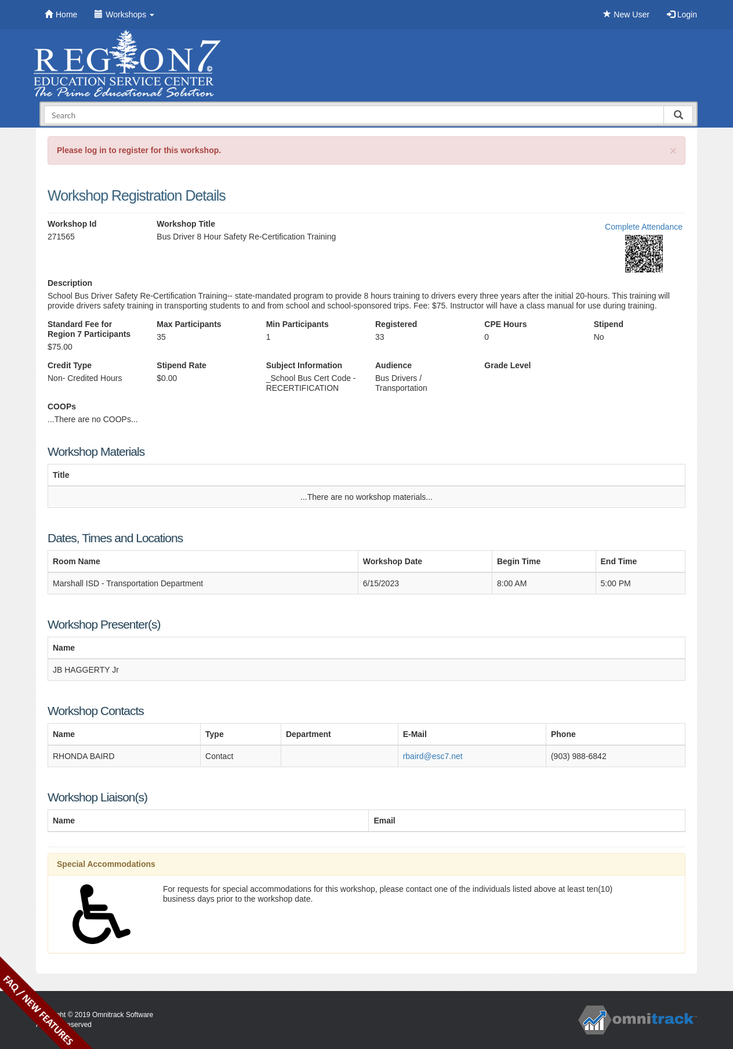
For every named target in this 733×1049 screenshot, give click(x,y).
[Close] (673, 150)
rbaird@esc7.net (433, 756)
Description (70, 283)
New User (626, 14)
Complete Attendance (644, 226)
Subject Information (304, 365)
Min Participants (297, 324)
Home (61, 14)
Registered (396, 324)
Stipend (608, 324)
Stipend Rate (181, 365)
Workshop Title (186, 223)
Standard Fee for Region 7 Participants (89, 329)
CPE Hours (505, 324)
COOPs (62, 406)
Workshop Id (72, 223)
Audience (393, 365)
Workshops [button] (124, 14)
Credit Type (70, 365)
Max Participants (189, 324)
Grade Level (507, 365)
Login (682, 14)
